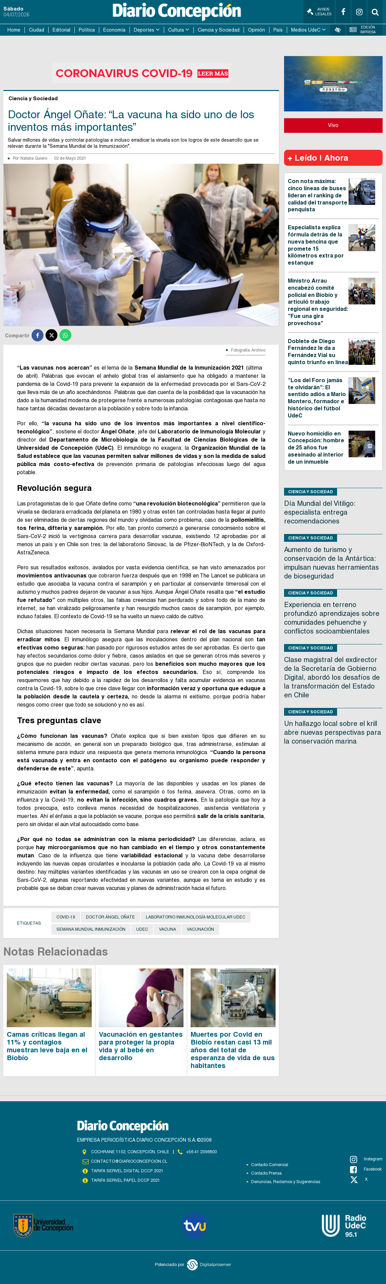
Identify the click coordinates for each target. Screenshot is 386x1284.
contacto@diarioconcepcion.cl (129, 1161)
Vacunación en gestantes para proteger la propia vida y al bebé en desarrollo (141, 1046)
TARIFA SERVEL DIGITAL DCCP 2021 (127, 1171)
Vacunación (200, 929)
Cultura (176, 30)
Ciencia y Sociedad (219, 30)
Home (13, 30)
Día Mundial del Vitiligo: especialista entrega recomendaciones (319, 512)
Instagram (366, 1159)
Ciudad (36, 30)
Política (87, 30)
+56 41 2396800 (201, 1151)
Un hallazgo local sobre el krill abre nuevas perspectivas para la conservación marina (332, 732)
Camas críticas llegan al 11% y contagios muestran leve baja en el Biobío (47, 1046)
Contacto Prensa (266, 1173)
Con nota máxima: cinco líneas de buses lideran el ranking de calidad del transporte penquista (317, 195)
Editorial (61, 30)
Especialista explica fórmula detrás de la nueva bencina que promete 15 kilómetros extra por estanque (316, 245)
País (278, 30)
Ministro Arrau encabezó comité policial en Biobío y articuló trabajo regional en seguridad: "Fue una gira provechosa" (318, 302)
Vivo (333, 125)
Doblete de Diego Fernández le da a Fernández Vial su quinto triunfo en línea (318, 351)
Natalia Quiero (33, 158)
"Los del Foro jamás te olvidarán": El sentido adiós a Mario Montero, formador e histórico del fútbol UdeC (317, 398)
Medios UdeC (305, 30)
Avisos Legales (319, 11)
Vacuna (167, 929)
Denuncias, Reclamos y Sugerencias (285, 1181)
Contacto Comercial (269, 1164)
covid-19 (65, 917)
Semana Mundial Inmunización (90, 929)
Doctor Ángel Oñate (110, 917)
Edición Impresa (363, 29)
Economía (114, 30)
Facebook (366, 1169)
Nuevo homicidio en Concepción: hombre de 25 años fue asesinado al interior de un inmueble (316, 447)
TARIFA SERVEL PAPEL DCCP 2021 (125, 1180)
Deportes (144, 30)
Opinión (256, 30)
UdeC (142, 929)
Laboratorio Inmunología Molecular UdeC (195, 917)
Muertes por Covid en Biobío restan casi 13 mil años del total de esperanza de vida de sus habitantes (233, 1050)
